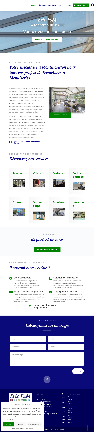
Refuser (20, 424)
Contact (68, 5)
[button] (41, 405)
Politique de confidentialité (17, 428)
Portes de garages (45, 404)
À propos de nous (60, 115)
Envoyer (78, 372)
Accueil (34, 5)
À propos (42, 5)
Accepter (8, 424)
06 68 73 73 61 (82, 5)
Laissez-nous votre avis (47, 249)
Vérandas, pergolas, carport (48, 414)
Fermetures (43, 399)
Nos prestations (54, 5)
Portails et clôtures (45, 402)
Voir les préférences (34, 424)
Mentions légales (29, 428)
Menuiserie (42, 397)
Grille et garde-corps (45, 406)
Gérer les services (8, 419)
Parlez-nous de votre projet (47, 39)
